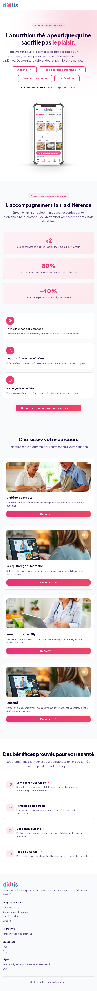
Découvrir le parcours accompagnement (48, 408)
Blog (5, 951)
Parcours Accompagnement (17, 933)
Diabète (24, 70)
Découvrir (48, 514)
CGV (5, 968)
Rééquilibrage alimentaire (62, 70)
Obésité (67, 78)
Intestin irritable (35, 78)
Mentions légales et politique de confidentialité (26, 964)
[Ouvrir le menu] (92, 5)
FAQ (5, 946)
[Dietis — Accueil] (10, 4)
